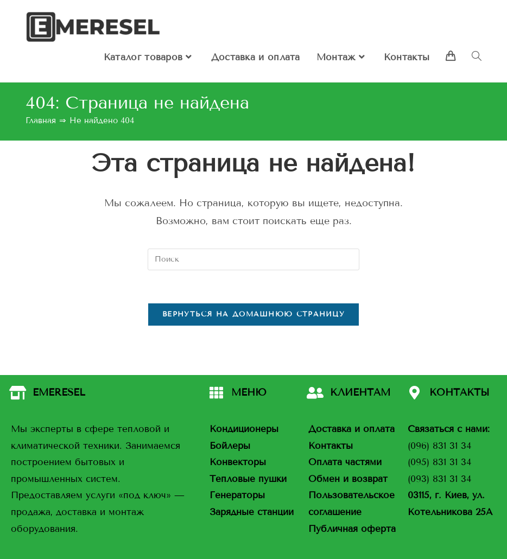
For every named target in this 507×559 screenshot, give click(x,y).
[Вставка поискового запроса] (253, 259)
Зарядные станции (252, 512)
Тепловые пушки (248, 479)
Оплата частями (345, 462)
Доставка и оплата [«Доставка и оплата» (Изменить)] (351, 429)
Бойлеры (230, 446)
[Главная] (41, 120)
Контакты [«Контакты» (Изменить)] (330, 446)
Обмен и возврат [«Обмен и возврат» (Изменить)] (348, 479)
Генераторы (237, 495)
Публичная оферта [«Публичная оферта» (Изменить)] (352, 529)
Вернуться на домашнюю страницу (253, 314)
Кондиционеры (244, 429)
